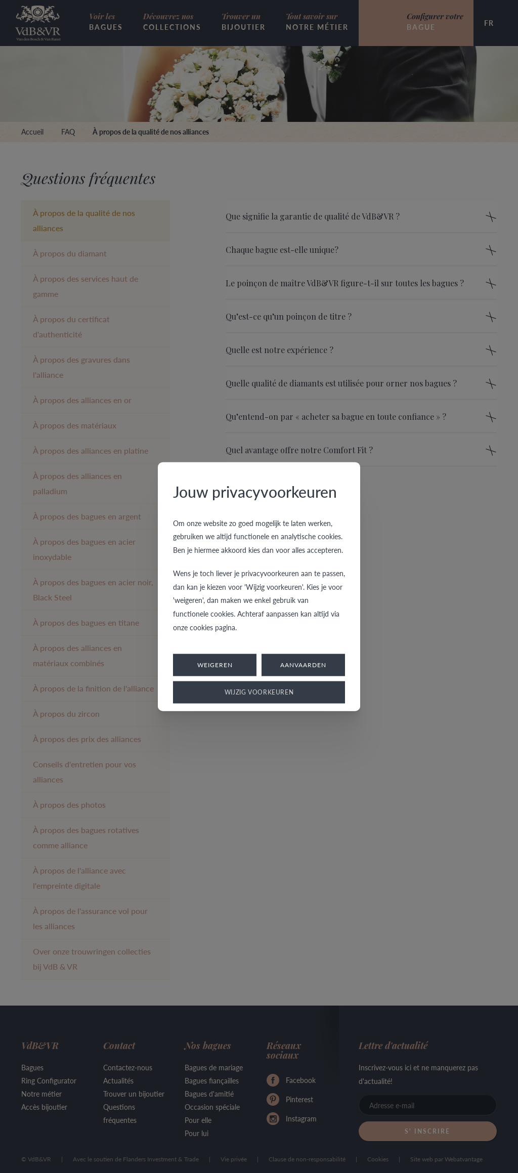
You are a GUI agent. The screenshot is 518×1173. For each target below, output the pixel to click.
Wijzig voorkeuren (259, 692)
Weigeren (215, 665)
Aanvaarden (303, 665)
